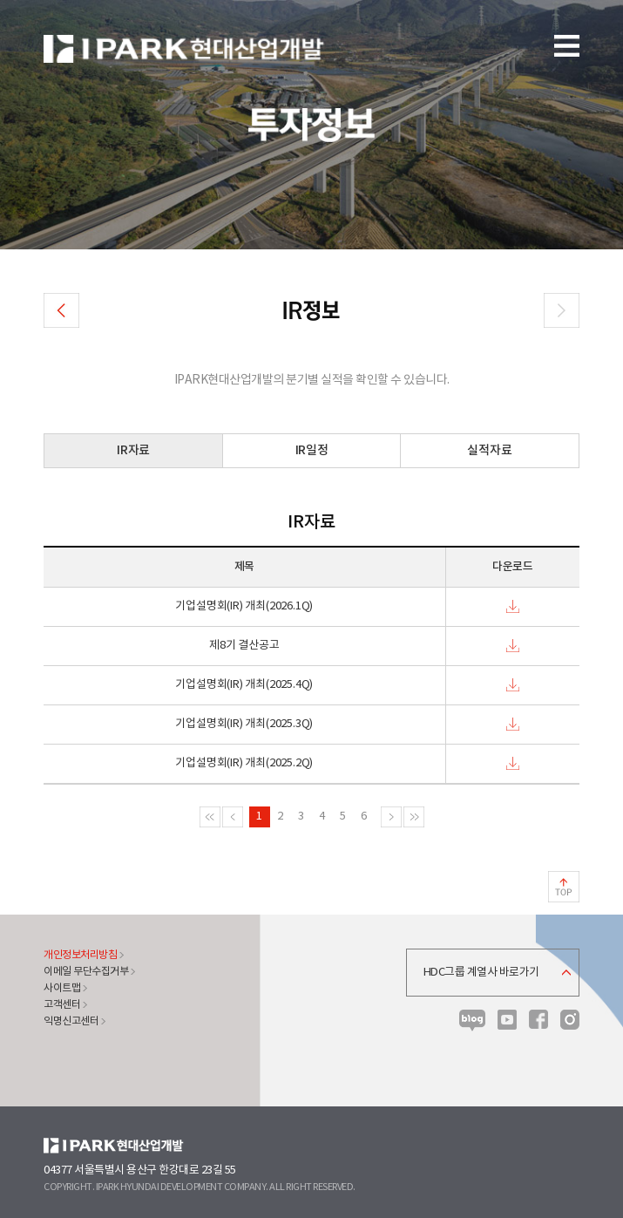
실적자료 (489, 450)
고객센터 (62, 1004)
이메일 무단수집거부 (86, 971)
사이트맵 (62, 988)
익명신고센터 (71, 1021)
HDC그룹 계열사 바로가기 (481, 972)
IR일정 (311, 450)
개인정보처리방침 (80, 955)
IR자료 (133, 450)
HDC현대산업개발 (114, 1145)
